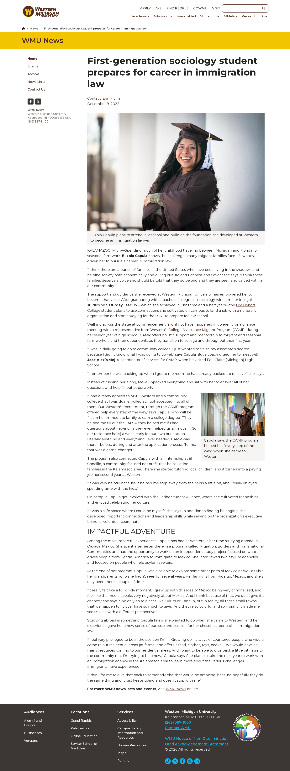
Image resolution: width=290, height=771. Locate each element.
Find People (177, 8)
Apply (145, 8)
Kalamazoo (80, 728)
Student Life (209, 16)
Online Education (84, 736)
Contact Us (36, 89)
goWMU (200, 8)
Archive (33, 74)
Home (32, 58)
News (34, 28)
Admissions (163, 16)
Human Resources (131, 745)
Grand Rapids (81, 720)
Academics (140, 16)
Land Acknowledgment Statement (196, 744)
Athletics (230, 16)
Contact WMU (178, 728)
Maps (121, 753)
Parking (123, 761)
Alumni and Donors (33, 723)
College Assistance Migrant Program (200, 330)
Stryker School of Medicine (84, 746)
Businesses (33, 733)
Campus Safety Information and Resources (130, 732)
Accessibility (127, 720)
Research (249, 16)
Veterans (31, 740)
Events (33, 66)
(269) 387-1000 (178, 722)
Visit (216, 8)
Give (264, 16)
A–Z (158, 8)
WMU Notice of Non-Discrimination (197, 739)
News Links (36, 82)
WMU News (42, 40)
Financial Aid (186, 16)
